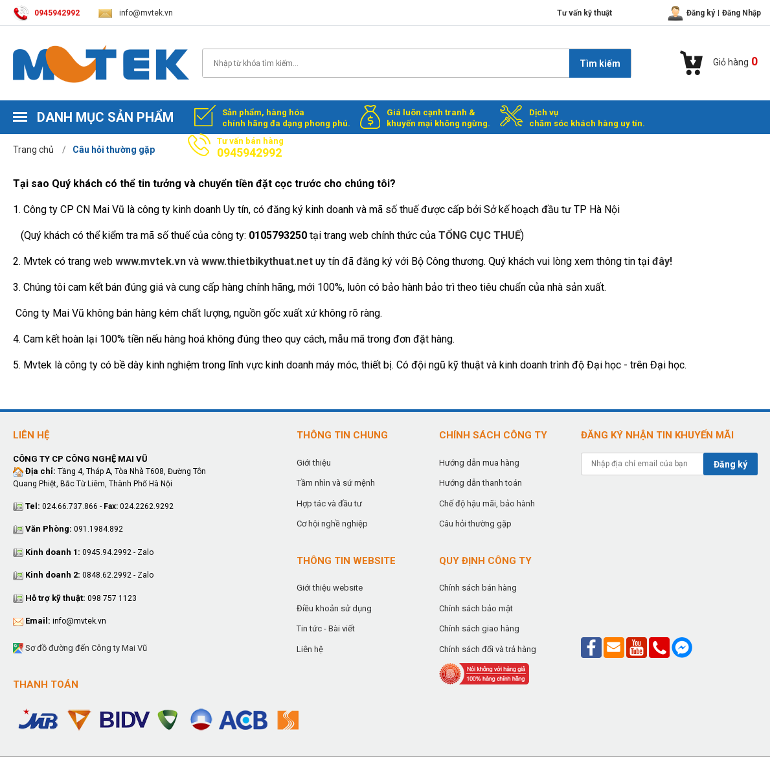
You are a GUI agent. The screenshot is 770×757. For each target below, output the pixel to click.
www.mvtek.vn (150, 261)
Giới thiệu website (330, 588)
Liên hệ (310, 649)
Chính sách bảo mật (476, 608)
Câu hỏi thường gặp (475, 523)
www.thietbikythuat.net (257, 261)
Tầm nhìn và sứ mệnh (336, 483)
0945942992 (46, 12)
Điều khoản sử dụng (334, 608)
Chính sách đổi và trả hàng (487, 649)
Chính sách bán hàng (478, 588)
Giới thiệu (314, 463)
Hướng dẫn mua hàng (479, 463)
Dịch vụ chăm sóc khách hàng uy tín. (587, 117)
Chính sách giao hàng (479, 628)
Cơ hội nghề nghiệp (332, 523)
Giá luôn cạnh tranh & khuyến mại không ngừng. (438, 117)
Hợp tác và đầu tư (329, 503)
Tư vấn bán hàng (250, 147)
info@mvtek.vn (135, 12)
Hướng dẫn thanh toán (480, 483)
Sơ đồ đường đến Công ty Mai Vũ (80, 648)
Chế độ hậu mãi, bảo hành (487, 503)
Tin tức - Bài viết (326, 628)
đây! (662, 261)
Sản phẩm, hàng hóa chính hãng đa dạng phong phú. (286, 117)
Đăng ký (730, 464)
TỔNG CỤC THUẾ (479, 235)
